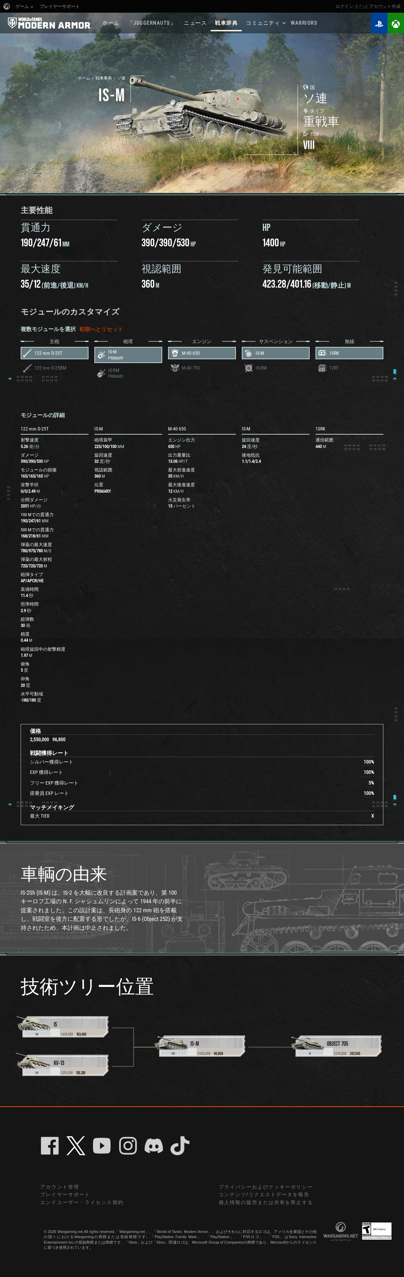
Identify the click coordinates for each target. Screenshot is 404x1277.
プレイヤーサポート (65, 1194)
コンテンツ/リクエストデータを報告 (264, 1194)
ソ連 (121, 78)
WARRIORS (304, 23)
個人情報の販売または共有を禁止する (266, 1202)
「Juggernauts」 (152, 23)
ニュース (195, 23)
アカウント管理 (59, 1187)
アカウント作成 (385, 6)
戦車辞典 (226, 23)
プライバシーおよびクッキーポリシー (266, 1187)
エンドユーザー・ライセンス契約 (82, 1202)
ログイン (344, 6)
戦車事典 (103, 78)
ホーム (111, 23)
